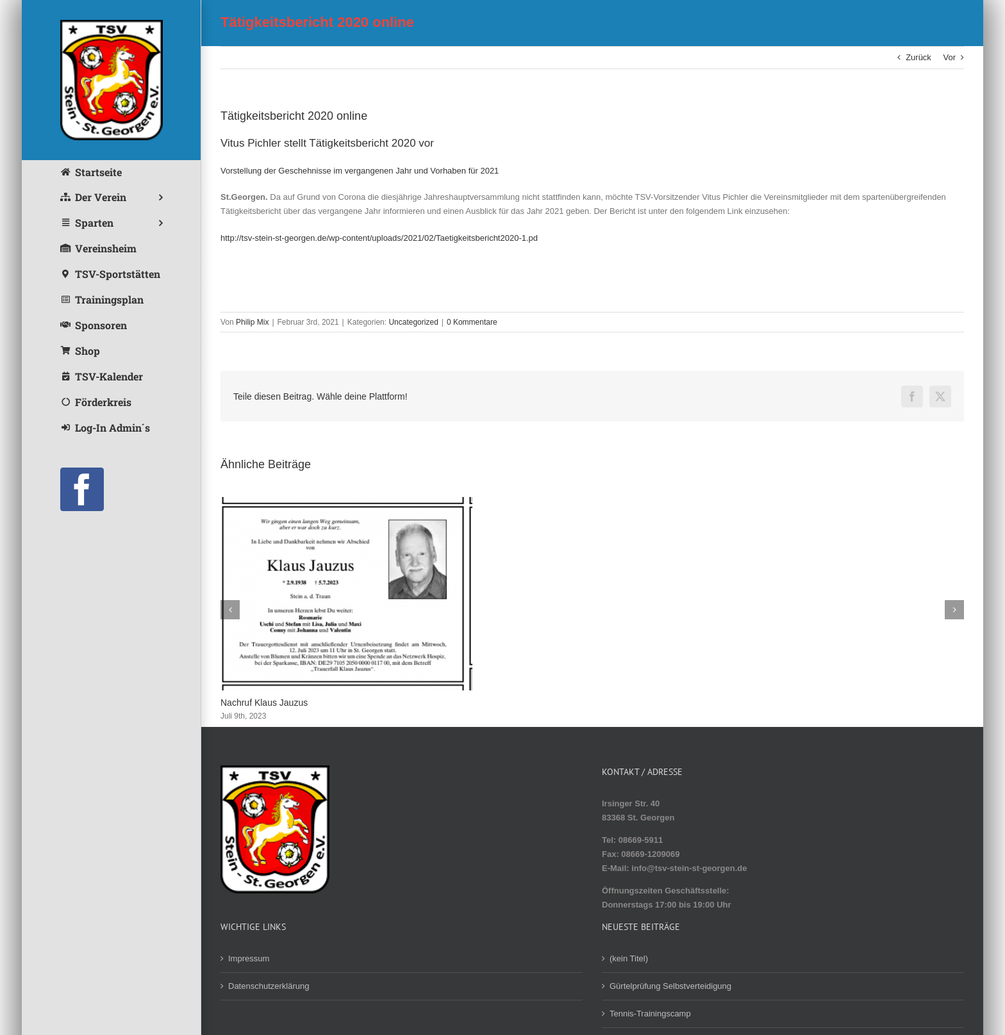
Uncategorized (413, 322)
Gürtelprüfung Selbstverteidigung (670, 986)
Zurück (918, 57)
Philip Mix (252, 322)
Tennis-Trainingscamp (650, 1013)
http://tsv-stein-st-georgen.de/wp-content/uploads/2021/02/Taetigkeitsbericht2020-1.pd (379, 238)
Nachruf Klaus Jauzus (264, 702)
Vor (949, 57)
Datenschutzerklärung (268, 986)
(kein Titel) (629, 958)
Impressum (248, 958)
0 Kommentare (472, 322)
